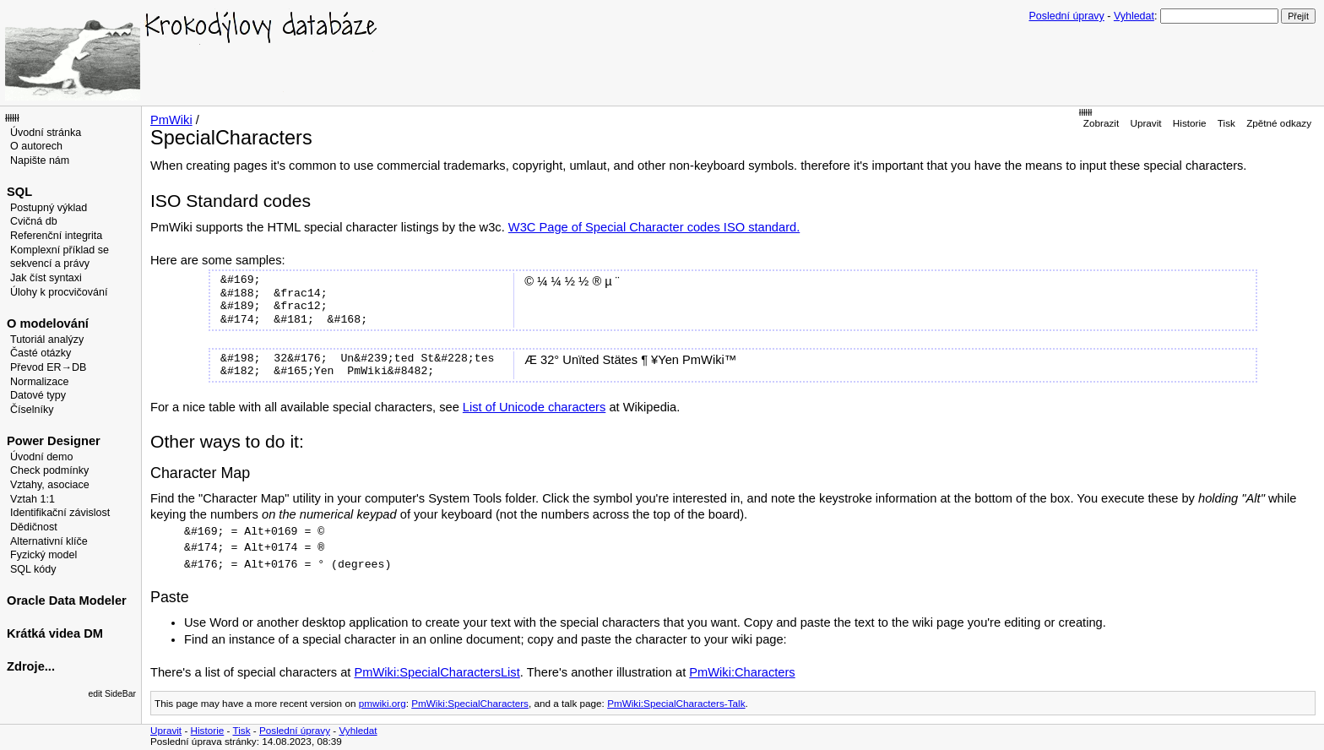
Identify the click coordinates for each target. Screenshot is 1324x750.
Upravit (1145, 122)
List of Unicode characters (534, 407)
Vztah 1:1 (32, 499)
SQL (19, 191)
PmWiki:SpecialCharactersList (436, 672)
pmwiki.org (382, 703)
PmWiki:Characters (742, 672)
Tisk (1226, 122)
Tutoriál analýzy (47, 339)
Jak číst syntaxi (46, 278)
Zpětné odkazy (1278, 122)
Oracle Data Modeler (67, 600)
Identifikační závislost (60, 513)
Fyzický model (43, 555)
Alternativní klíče (49, 541)
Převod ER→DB (48, 367)
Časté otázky (40, 353)
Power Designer (53, 441)
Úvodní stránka (45, 133)
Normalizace (39, 382)
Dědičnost (33, 527)
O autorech (36, 146)
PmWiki (171, 120)
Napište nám (39, 160)
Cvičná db (33, 221)
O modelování (48, 323)
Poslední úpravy (1066, 16)
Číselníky (31, 410)
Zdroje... (31, 666)
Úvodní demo (41, 457)
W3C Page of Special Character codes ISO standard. (654, 227)
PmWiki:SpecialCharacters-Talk (676, 703)
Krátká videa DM (55, 633)
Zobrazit (1101, 122)
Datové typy (38, 395)
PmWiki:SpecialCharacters (470, 703)
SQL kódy (33, 569)
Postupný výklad (48, 208)
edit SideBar (112, 693)
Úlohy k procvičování (58, 292)
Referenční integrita (56, 236)
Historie (1190, 122)
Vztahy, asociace (50, 485)
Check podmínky (49, 470)
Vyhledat (1134, 16)
